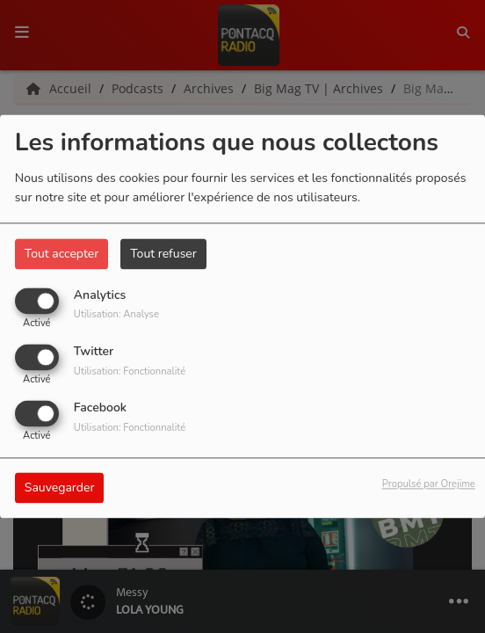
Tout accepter (61, 253)
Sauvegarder (60, 488)
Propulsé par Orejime (428, 484)
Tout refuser (163, 253)
